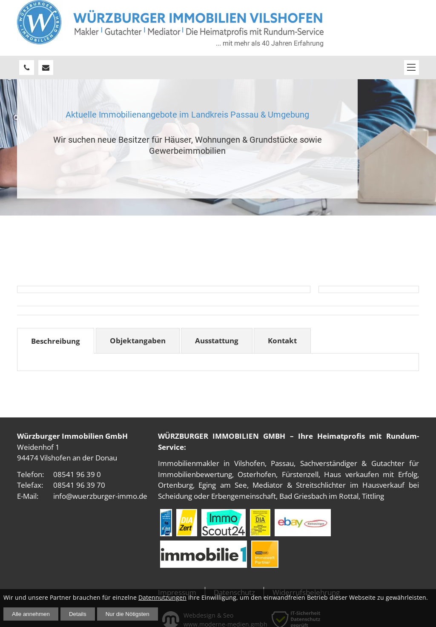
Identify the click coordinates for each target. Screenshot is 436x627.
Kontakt (282, 340)
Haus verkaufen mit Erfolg (370, 474)
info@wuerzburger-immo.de (100, 496)
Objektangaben (138, 340)
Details (77, 614)
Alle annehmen (31, 614)
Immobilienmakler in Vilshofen (211, 463)
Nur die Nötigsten (127, 614)
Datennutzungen (162, 597)
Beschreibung (55, 341)
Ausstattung (216, 340)
